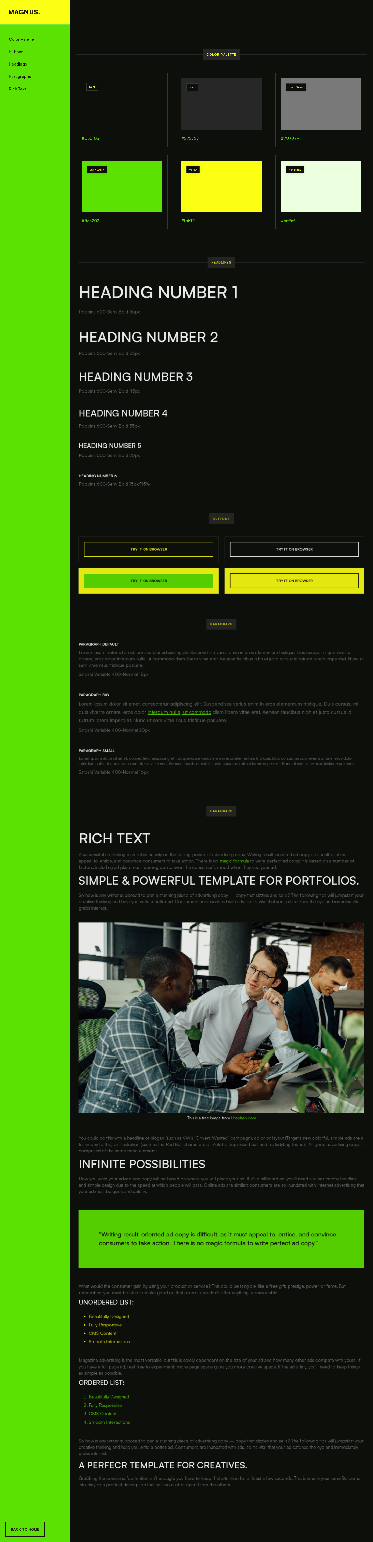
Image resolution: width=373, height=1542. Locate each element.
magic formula (234, 874)
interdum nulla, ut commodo (181, 716)
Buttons (16, 51)
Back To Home (25, 1529)
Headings (18, 64)
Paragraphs (20, 76)
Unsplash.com (243, 1124)
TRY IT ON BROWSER (151, 554)
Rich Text (17, 88)
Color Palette (21, 39)
